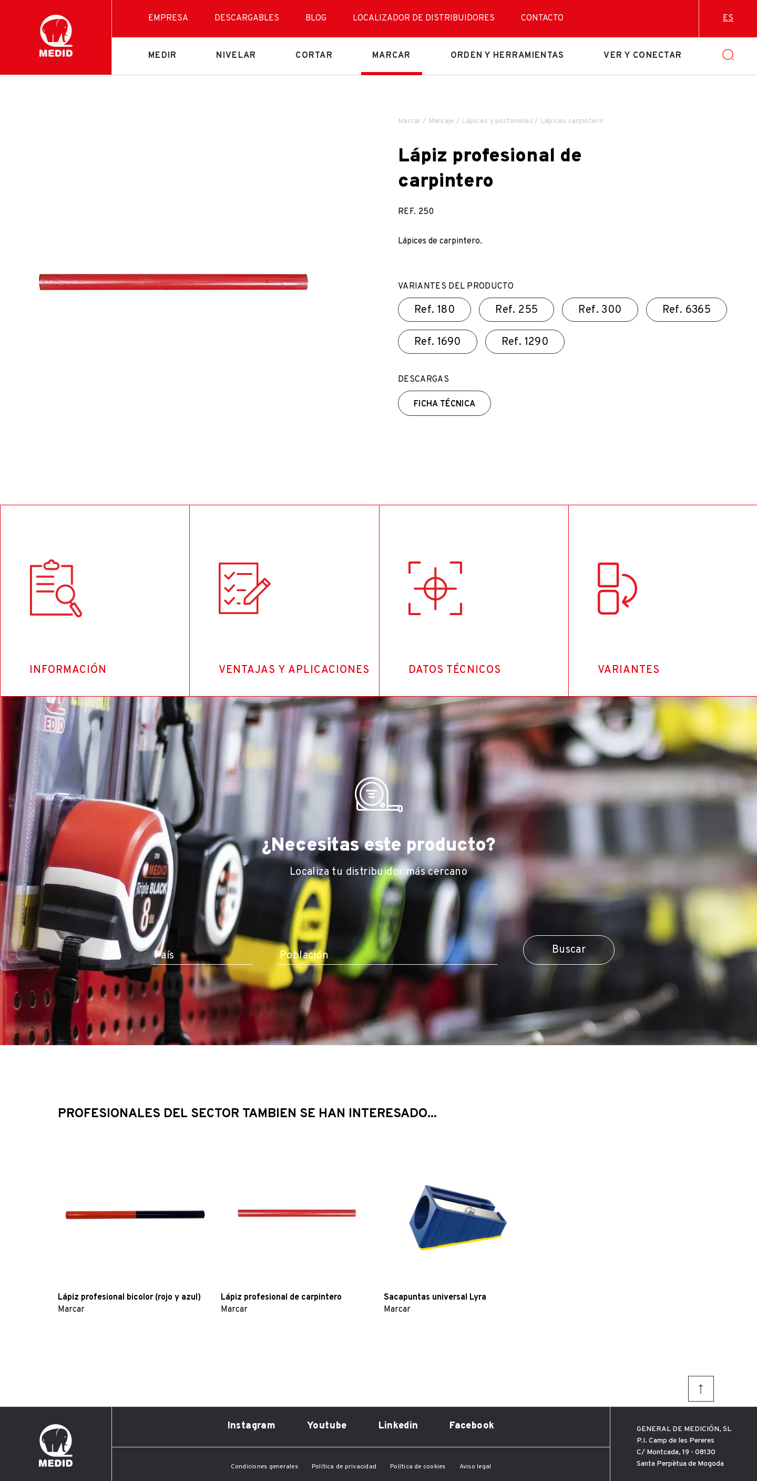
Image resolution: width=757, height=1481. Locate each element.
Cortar (314, 55)
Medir (162, 55)
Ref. (434, 310)
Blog (315, 18)
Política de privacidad (344, 1467)
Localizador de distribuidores (424, 18)
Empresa (168, 18)
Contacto (542, 18)
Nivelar (236, 55)
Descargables (246, 18)
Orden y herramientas (508, 55)
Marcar (391, 55)
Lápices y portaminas (497, 121)
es (728, 18)
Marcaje (441, 121)
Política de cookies (418, 1467)
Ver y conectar (642, 55)
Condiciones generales (264, 1467)
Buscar (569, 950)
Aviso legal (475, 1467)
